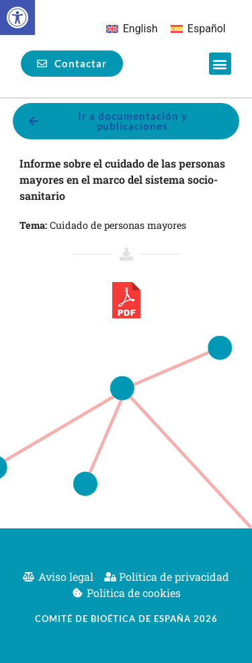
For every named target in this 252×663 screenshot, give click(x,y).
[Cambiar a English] (131, 29)
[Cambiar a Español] (198, 29)
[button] (17, 17)
